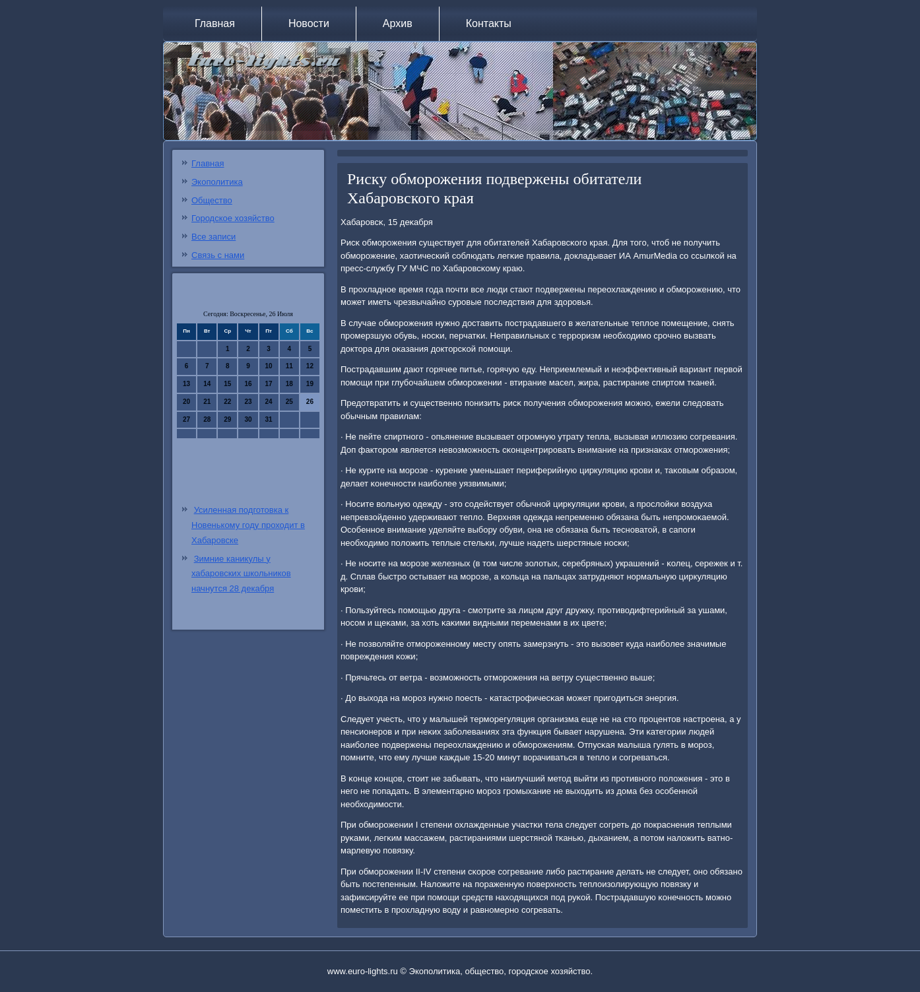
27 (186, 419)
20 (186, 401)
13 (186, 383)
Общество (211, 200)
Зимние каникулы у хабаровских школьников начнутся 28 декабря (241, 574)
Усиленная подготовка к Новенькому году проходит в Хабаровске (248, 525)
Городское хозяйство (233, 218)
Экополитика (217, 182)
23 (247, 401)
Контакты (488, 23)
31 (269, 419)
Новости (308, 23)
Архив (397, 23)
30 (247, 419)
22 (227, 401)
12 (309, 366)
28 (207, 419)
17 (269, 383)
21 (207, 401)
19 (309, 383)
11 (289, 366)
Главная (215, 23)
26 (309, 401)
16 (247, 383)
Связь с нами (217, 255)
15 (227, 383)
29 (227, 419)
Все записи (213, 237)
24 (269, 401)
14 (207, 383)
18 (289, 383)
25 (289, 401)
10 (269, 366)
